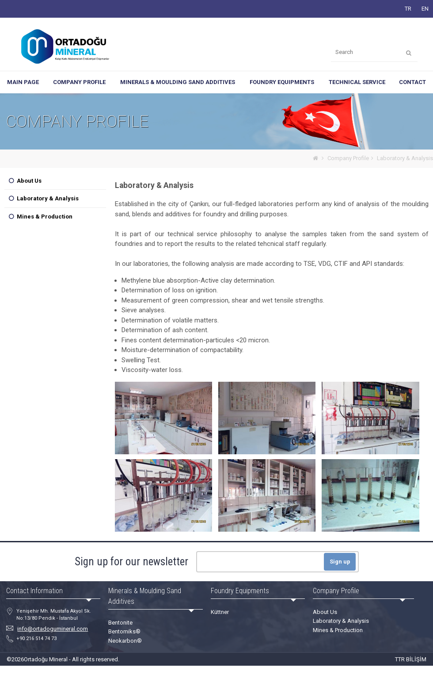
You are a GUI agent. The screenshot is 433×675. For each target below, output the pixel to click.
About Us (29, 180)
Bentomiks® (124, 631)
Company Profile (348, 158)
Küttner (220, 612)
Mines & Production (44, 216)
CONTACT (412, 82)
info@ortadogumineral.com (52, 628)
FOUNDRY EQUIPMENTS (282, 82)
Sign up (340, 561)
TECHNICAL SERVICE (357, 82)
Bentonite (120, 622)
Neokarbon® (125, 640)
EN (425, 8)
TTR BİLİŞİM (410, 659)
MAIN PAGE (23, 82)
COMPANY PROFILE (79, 82)
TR (408, 8)
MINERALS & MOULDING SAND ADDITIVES (177, 82)
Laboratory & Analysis (405, 158)
